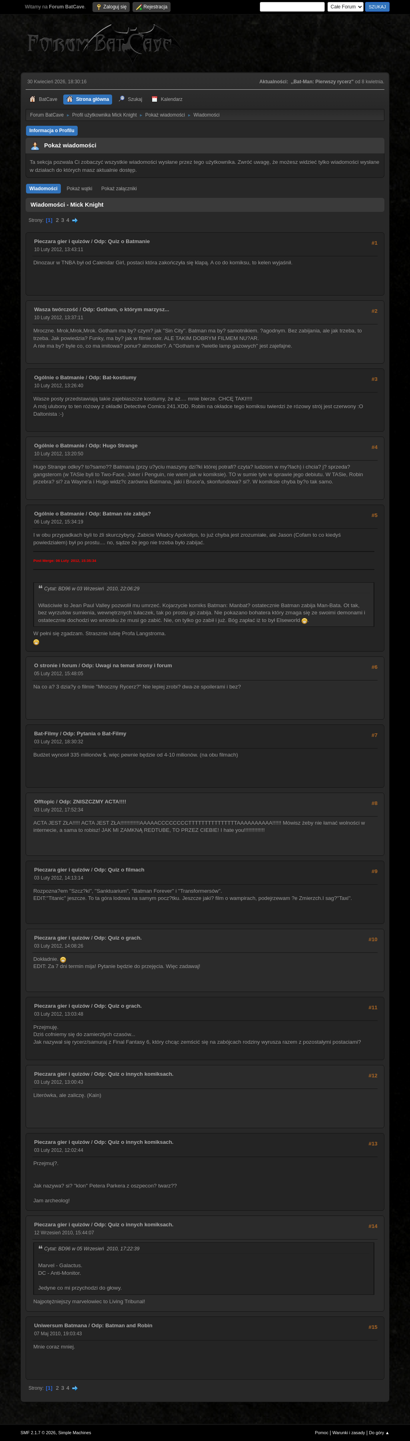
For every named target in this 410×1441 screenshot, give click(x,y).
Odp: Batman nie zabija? (119, 514)
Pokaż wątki (79, 188)
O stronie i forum (55, 665)
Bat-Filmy (46, 734)
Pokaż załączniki (119, 188)
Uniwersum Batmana (60, 1325)
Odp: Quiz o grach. (118, 938)
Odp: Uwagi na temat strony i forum (127, 665)
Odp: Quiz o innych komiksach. (133, 1074)
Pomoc (322, 1432)
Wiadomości (43, 188)
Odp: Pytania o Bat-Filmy (94, 734)
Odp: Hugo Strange (112, 446)
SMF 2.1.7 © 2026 (38, 1432)
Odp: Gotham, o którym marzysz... (125, 309)
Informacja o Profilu (51, 130)
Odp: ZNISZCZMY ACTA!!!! (92, 802)
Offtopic (44, 802)
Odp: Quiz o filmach (119, 870)
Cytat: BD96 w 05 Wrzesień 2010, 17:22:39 (91, 1249)
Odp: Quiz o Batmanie (122, 241)
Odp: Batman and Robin (122, 1325)
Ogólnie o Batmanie (59, 377)
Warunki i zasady (348, 1432)
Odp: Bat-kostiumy (112, 377)
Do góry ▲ (379, 1432)
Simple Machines (74, 1432)
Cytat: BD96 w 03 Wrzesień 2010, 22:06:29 (91, 589)
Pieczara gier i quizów (62, 241)
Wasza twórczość (56, 309)
